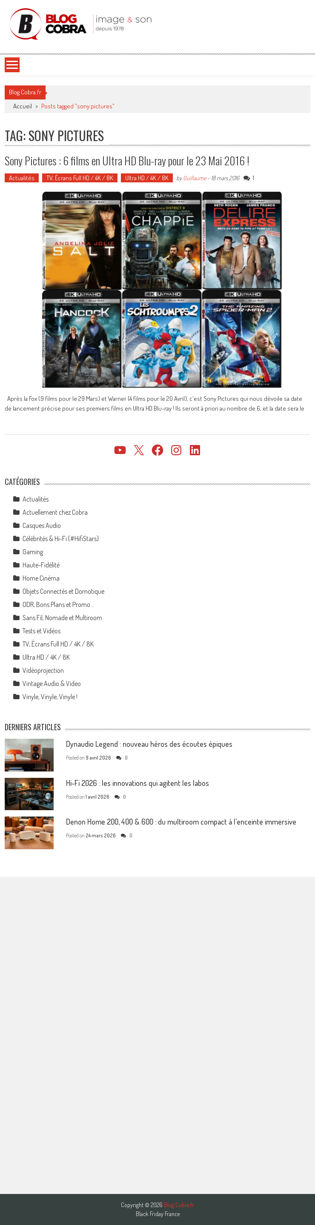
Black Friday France (158, 1214)
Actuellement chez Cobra (55, 512)
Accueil (22, 106)
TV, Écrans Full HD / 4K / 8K (79, 178)
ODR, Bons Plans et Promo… (58, 604)
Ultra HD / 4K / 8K (147, 178)
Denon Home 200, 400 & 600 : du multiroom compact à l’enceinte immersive (181, 821)
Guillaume (194, 177)
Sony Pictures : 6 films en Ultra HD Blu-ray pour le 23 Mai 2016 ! (127, 160)
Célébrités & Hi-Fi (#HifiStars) (61, 538)
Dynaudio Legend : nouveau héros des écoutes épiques (149, 744)
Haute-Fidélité (41, 565)
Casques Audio (42, 525)
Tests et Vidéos (41, 631)
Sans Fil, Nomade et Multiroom (62, 617)
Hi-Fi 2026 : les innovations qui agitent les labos (137, 783)
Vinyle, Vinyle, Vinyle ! (50, 696)
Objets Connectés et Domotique (63, 591)
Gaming (33, 551)
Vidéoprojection (43, 670)
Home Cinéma (41, 578)
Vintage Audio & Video (52, 683)
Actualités (21, 178)
